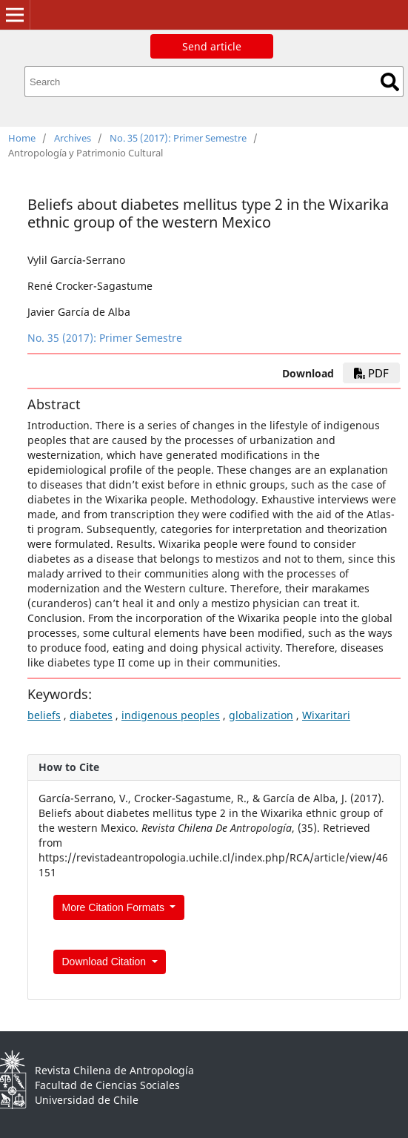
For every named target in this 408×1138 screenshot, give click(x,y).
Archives (72, 138)
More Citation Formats (114, 907)
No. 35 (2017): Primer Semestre (178, 138)
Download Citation (106, 961)
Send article (211, 46)
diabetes (91, 715)
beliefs (44, 715)
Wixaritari (326, 715)
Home (22, 138)
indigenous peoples (170, 715)
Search (390, 82)
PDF (371, 372)
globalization (261, 715)
